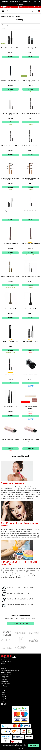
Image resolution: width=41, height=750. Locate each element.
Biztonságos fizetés (5, 683)
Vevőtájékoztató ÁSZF (6, 674)
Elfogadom (33, 745)
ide (22, 748)
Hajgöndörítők (4, 686)
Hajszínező (3, 694)
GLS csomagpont (5, 681)
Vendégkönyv (4, 679)
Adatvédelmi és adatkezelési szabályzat (10, 670)
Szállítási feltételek (5, 676)
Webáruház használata (6, 672)
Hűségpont (3, 685)
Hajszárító (3, 692)
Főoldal (2, 16)
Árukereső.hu (6, 738)
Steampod (3, 696)
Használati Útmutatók (6, 661)
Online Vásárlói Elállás (6, 659)
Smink (6, 16)
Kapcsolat (3, 665)
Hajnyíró (2, 701)
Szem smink (11, 16)
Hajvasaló (3, 690)
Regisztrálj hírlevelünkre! (20, 623)
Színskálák (3, 678)
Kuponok (3, 663)
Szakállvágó (3, 698)
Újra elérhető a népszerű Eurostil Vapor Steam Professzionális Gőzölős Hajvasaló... (20, 3)
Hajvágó (2, 699)
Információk (3, 668)
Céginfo (2, 666)
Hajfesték (3, 689)
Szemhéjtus (17, 16)
